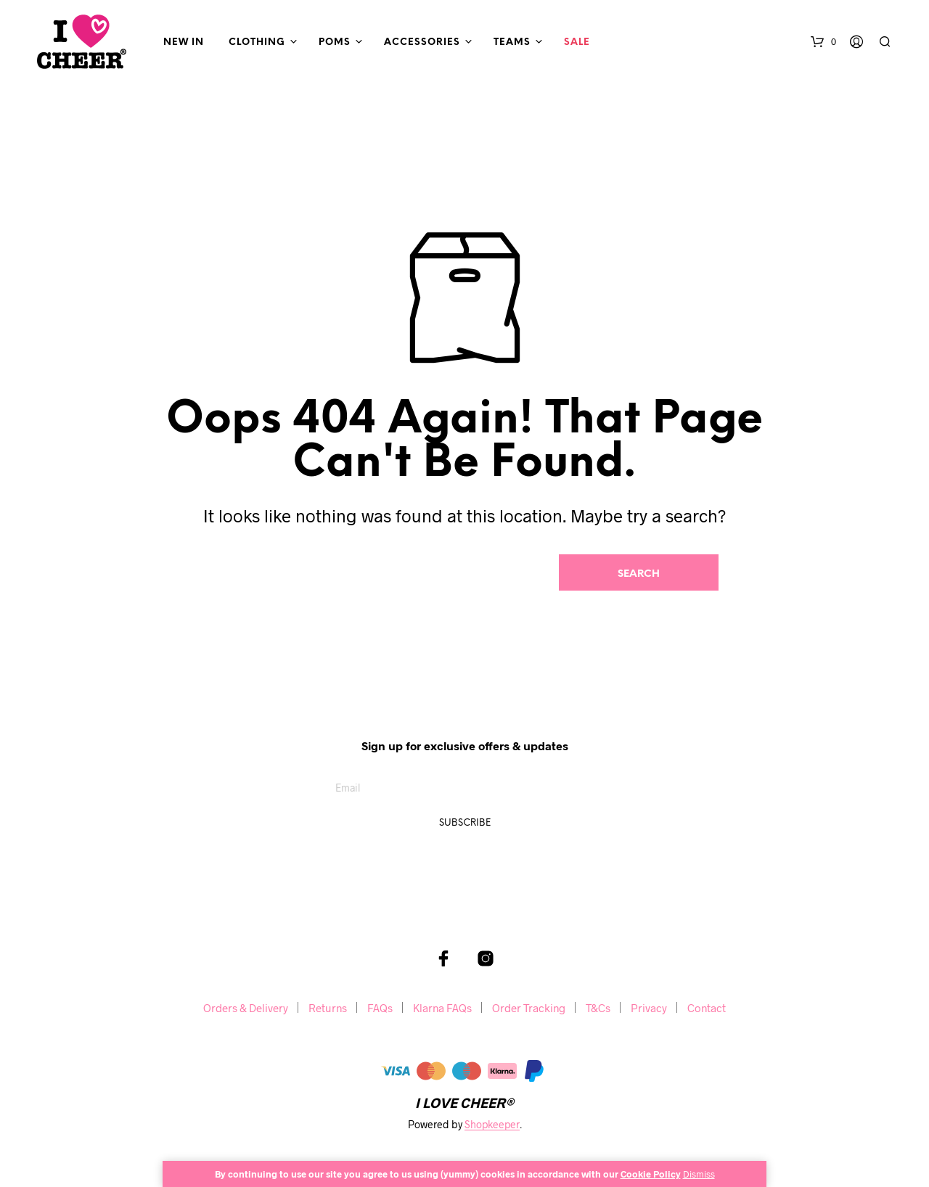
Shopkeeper (492, 1124)
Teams (512, 42)
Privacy (649, 1007)
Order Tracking (528, 1007)
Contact (706, 1007)
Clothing (257, 42)
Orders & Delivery (245, 1007)
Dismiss (699, 1174)
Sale (577, 42)
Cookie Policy (651, 1174)
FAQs (380, 1007)
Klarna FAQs (442, 1007)
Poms (335, 42)
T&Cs (598, 1007)
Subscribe (465, 823)
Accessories (422, 42)
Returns (327, 1007)
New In (183, 42)
